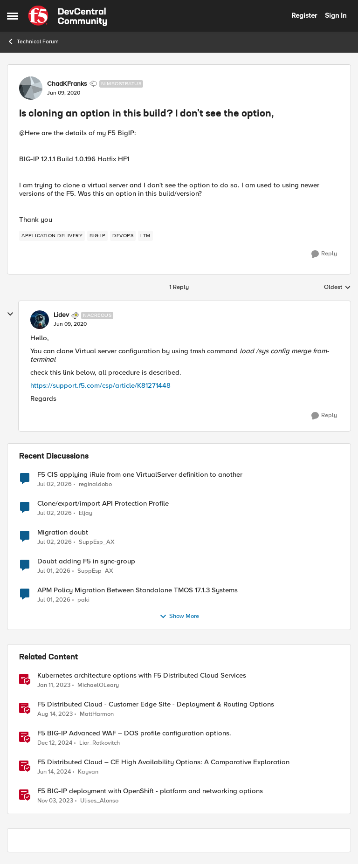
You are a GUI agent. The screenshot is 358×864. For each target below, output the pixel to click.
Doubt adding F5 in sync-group (86, 561)
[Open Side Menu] (12, 16)
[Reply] (324, 254)
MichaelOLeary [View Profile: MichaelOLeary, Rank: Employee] (98, 684)
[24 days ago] (54, 513)
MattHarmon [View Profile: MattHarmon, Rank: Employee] (97, 713)
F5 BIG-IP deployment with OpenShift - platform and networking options (150, 791)
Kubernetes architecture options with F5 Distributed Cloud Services (141, 675)
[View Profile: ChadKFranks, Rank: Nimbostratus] (30, 88)
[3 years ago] (53, 685)
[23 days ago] (54, 484)
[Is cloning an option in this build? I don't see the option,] (70, 324)
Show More (179, 616)
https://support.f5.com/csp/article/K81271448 (100, 385)
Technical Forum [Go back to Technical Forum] (33, 41)
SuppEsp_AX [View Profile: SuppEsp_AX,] (97, 541)
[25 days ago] (53, 571)
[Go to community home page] (67, 16)
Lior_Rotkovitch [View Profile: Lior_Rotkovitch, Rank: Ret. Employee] (99, 742)
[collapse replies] (10, 314)
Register (304, 15)
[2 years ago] (55, 714)
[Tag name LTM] (145, 236)
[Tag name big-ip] (97, 236)
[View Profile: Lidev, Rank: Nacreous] (39, 319)
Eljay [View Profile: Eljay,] (85, 512)
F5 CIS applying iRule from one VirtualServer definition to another (139, 475)
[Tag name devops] (123, 236)
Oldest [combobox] (337, 287)
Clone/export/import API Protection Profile (103, 503)
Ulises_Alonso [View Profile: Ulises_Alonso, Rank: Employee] (99, 800)
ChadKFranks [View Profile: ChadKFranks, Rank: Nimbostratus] (67, 84)
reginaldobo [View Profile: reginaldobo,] (95, 483)
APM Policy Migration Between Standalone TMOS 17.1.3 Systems (137, 590)
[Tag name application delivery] (52, 236)
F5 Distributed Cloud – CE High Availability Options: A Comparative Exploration (163, 762)
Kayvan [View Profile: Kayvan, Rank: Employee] (88, 771)
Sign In (335, 15)
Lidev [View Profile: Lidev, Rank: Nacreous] (61, 315)
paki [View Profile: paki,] (83, 599)
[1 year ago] (54, 743)
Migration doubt (62, 532)
